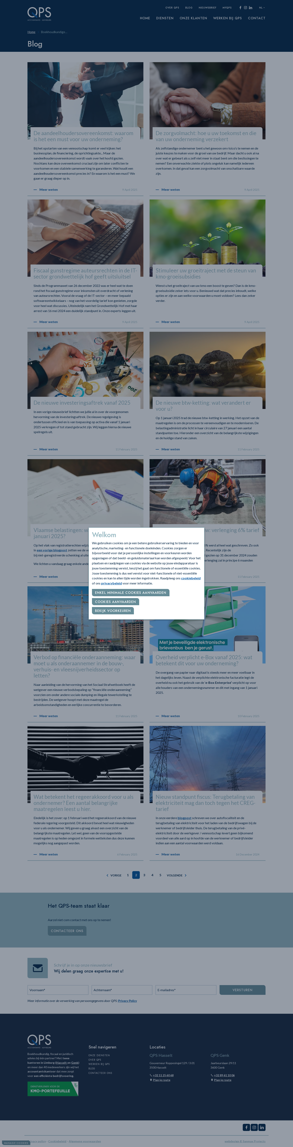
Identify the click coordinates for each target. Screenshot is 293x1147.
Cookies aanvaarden (115, 602)
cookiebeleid (191, 578)
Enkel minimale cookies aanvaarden (130, 592)
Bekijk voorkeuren (113, 610)
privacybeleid (111, 583)
